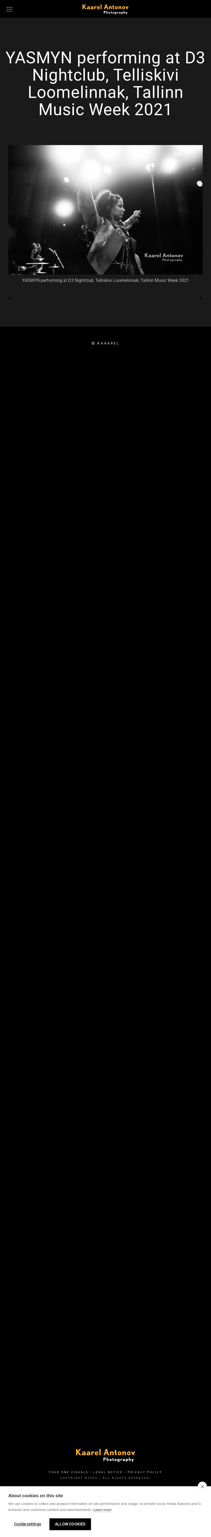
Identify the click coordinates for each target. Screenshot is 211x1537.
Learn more (102, 1510)
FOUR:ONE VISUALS (68, 1472)
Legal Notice (108, 1472)
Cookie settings (27, 1524)
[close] (202, 1486)
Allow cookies (70, 1524)
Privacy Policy (145, 1472)
